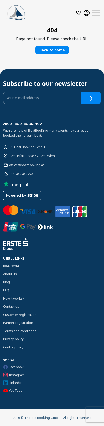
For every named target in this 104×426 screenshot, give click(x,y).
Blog (6, 282)
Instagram (14, 375)
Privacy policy (13, 339)
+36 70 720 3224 (21, 174)
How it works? (13, 298)
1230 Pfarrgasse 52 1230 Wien (32, 155)
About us (10, 274)
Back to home (52, 50)
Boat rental (11, 265)
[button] (79, 12)
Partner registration (18, 322)
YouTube (13, 390)
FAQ (6, 290)
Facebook (13, 367)
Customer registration (20, 314)
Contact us (11, 306)
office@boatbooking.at (26, 165)
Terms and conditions (19, 331)
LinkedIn (12, 383)
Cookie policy (13, 347)
